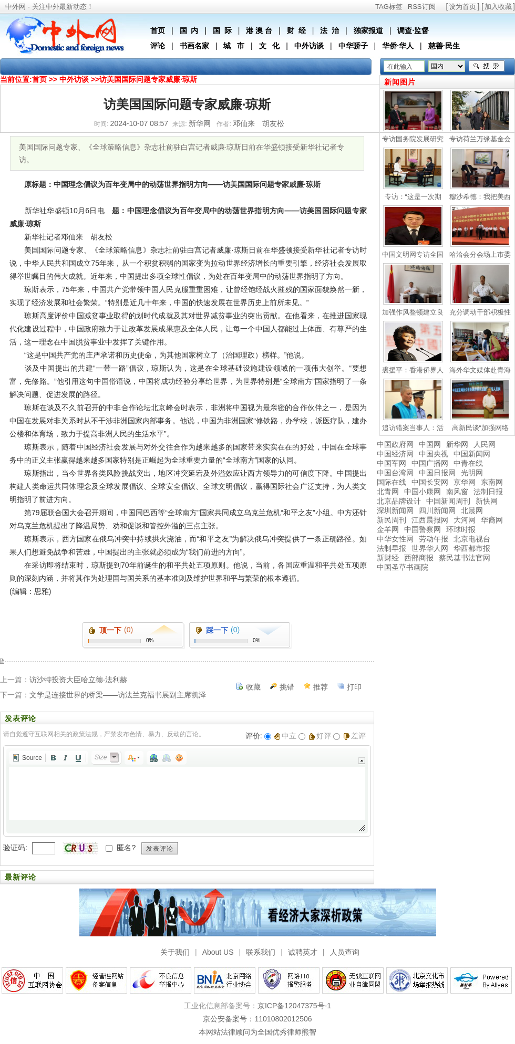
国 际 (222, 30)
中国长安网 (429, 482)
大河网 (465, 520)
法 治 (329, 30)
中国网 (430, 444)
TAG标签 (389, 7)
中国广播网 (429, 463)
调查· (405, 30)
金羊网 (388, 529)
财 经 (296, 30)
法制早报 (391, 548)
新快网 (487, 501)
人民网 (484, 444)
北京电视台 (472, 539)
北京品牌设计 (399, 501)
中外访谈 (309, 45)
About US (218, 952)
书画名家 (194, 45)
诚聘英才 (302, 952)
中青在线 (468, 463)
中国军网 (391, 463)
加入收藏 (498, 7)
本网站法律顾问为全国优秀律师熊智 (257, 1032)
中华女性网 (395, 539)
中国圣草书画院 (402, 567)
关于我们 (175, 952)
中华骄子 (353, 45)
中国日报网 (437, 472)
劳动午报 (433, 539)
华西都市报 (472, 548)
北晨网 (472, 510)
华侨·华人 (398, 45)
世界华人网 (429, 548)
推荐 (320, 687)
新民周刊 (391, 520)
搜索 (486, 66)
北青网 (388, 491)
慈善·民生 (444, 45)
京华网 (465, 482)
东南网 (492, 482)
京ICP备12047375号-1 (294, 1005)
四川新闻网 (437, 510)
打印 (354, 687)
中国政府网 (395, 444)
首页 (157, 30)
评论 (157, 45)
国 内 (189, 30)
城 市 (233, 45)
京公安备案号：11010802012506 (257, 1019)
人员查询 (344, 952)
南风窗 (457, 491)
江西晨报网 (429, 520)
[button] (27, 758)
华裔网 (492, 520)
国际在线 (391, 482)
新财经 (388, 558)
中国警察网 (422, 529)
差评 (354, 736)
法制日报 (488, 491)
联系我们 (260, 952)
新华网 (457, 444)
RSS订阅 (422, 7)
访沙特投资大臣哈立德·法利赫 (78, 679)
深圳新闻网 (395, 510)
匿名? (126, 847)
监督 (421, 30)
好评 (319, 736)
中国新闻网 (472, 454)
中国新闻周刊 (448, 501)
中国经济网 (395, 454)
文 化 (269, 45)
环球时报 (461, 529)
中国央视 (433, 454)
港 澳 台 (259, 30)
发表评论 (159, 848)
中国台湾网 (395, 472)
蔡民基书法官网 (464, 558)
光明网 (472, 472)
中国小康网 (422, 491)
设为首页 (462, 7)
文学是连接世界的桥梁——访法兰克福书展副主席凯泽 (117, 695)
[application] (187, 791)
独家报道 (368, 30)
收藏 (253, 687)
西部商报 (419, 558)
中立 (285, 736)
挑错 (287, 687)
